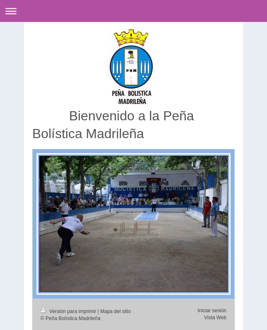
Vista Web (215, 317)
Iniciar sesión (212, 310)
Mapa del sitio (115, 311)
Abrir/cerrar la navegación (133, 11)
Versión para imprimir (69, 311)
